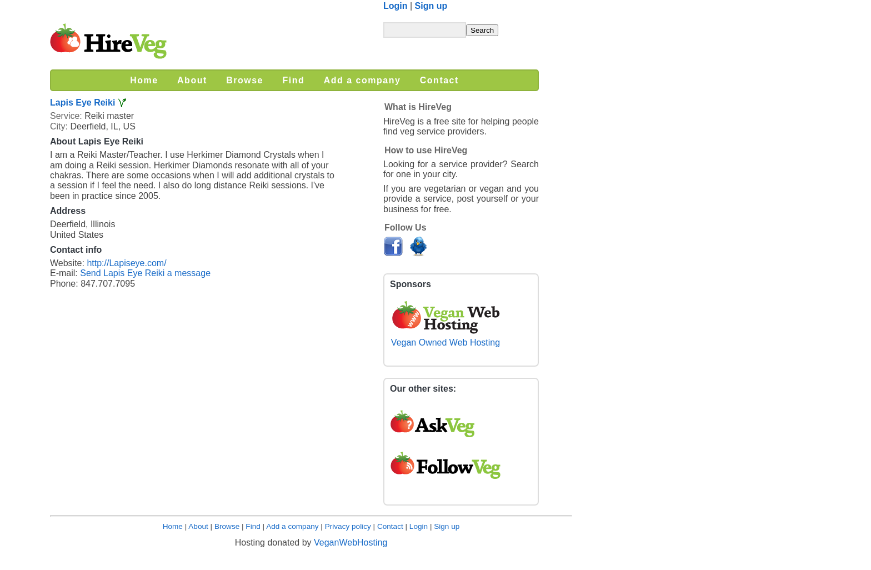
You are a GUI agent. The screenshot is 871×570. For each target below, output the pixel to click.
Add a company (292, 526)
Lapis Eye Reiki (82, 102)
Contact (390, 526)
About (198, 526)
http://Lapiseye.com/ (126, 263)
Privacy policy (348, 526)
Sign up (431, 6)
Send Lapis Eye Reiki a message (145, 273)
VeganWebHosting (350, 542)
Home (173, 526)
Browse (226, 526)
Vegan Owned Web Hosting (445, 337)
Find (253, 526)
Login (395, 6)
